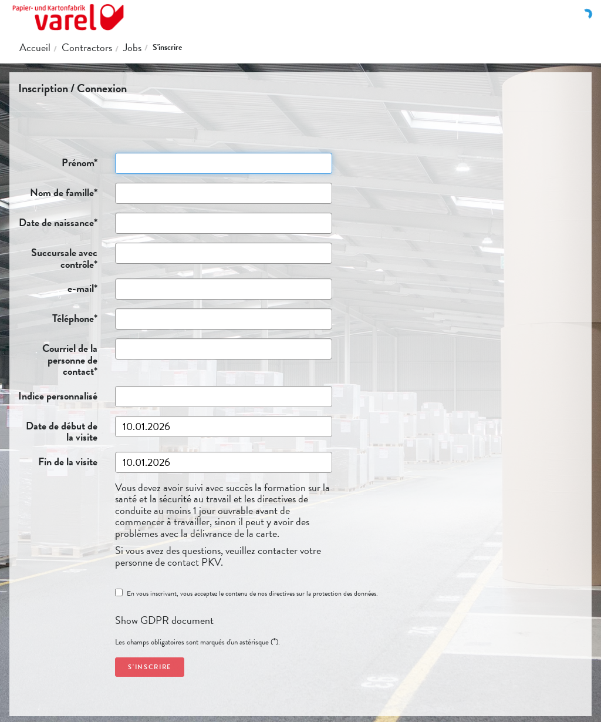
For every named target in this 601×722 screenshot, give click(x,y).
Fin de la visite (57, 461)
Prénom (57, 162)
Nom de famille (57, 191)
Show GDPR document (164, 620)
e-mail (57, 287)
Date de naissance (57, 221)
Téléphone (57, 317)
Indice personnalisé (57, 395)
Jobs (132, 47)
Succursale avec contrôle (57, 257)
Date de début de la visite (57, 430)
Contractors (87, 47)
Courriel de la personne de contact (57, 358)
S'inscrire (167, 47)
